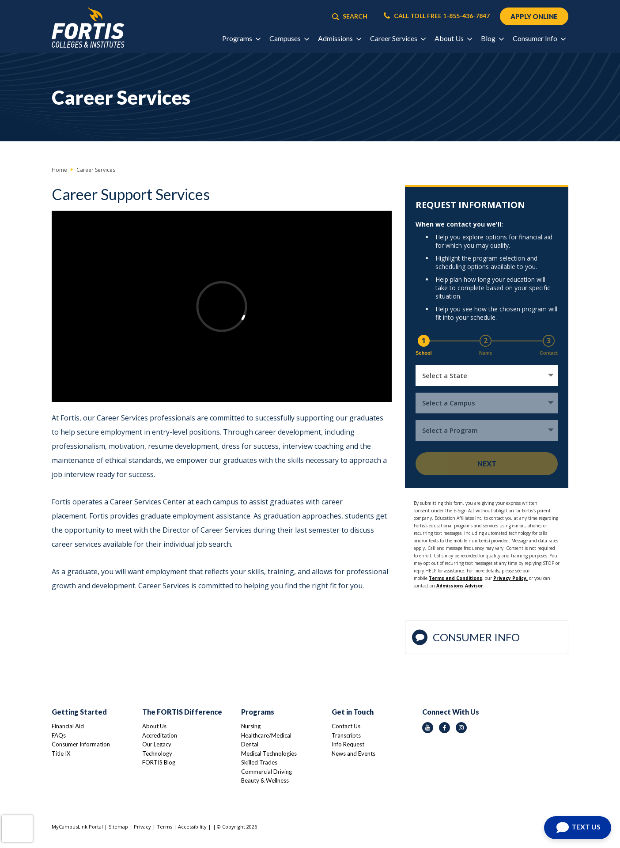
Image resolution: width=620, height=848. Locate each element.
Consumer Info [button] (539, 38)
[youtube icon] (427, 727)
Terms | (167, 826)
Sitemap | (121, 826)
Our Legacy (156, 744)
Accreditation (159, 735)
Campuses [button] (289, 38)
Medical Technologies (269, 753)
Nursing (251, 726)
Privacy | (145, 826)
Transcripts (346, 735)
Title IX (61, 753)
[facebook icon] (444, 727)
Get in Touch (353, 712)
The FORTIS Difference (182, 712)
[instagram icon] (461, 727)
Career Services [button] (397, 38)
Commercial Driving (266, 771)
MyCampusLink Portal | (80, 826)
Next (486, 463)
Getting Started (79, 712)
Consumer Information (81, 744)
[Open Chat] (577, 827)
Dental (249, 744)
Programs (257, 712)
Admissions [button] (339, 38)
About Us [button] (453, 38)
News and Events (353, 753)
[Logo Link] (88, 27)
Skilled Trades (259, 762)
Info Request (348, 744)
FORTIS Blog (158, 762)
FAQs (59, 735)
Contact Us (346, 726)
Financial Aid (68, 726)
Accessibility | (194, 826)
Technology (157, 753)
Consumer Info (466, 637)
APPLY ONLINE (534, 16)
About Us (154, 726)
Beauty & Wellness (265, 780)
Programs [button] (241, 38)
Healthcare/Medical (266, 735)
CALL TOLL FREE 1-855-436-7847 (437, 15)
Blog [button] (492, 38)
